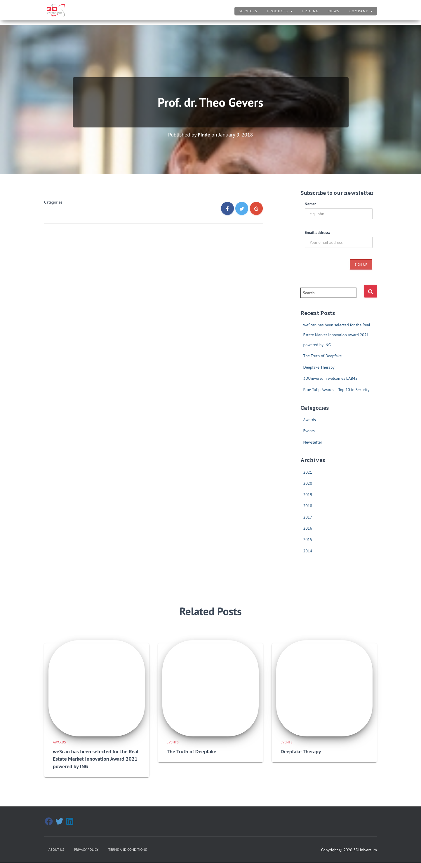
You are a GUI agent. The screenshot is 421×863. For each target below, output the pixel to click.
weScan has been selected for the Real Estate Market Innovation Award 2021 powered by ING (336, 334)
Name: (310, 203)
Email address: (317, 232)
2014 (307, 550)
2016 (307, 528)
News (334, 11)
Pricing (310, 11)
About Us (56, 844)
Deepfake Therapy (319, 367)
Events (309, 430)
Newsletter (312, 442)
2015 (307, 539)
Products (280, 11)
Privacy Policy (86, 844)
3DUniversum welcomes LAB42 (330, 378)
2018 (307, 505)
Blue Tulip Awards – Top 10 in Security (336, 389)
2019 (307, 494)
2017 (307, 517)
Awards (309, 419)
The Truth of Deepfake (322, 355)
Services (248, 11)
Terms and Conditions (127, 844)
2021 (307, 472)
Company (361, 11)
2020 (307, 483)
